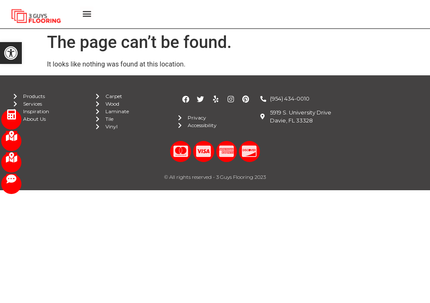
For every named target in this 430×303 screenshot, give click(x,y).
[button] (11, 53)
